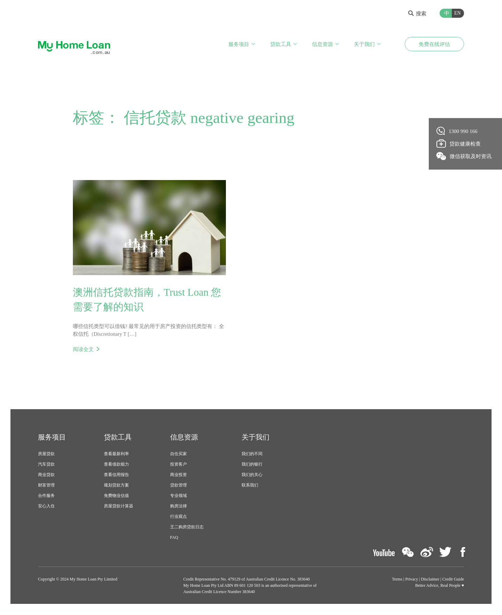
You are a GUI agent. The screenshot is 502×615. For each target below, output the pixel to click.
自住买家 (178, 454)
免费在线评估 (434, 44)
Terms (397, 579)
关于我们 (364, 44)
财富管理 (46, 485)
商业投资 (178, 475)
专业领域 (178, 496)
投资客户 (178, 464)
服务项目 (238, 44)
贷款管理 (178, 485)
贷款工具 (280, 44)
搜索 (417, 13)
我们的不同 (252, 454)
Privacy (411, 579)
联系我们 (250, 485)
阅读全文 (83, 349)
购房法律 (178, 506)
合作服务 (46, 496)
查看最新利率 (116, 454)
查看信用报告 (116, 475)
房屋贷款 (46, 454)
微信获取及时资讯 (464, 156)
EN (457, 13)
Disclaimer (430, 579)
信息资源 (322, 44)
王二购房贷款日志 (187, 527)
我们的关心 (252, 475)
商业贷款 (46, 475)
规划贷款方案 (116, 485)
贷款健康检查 (459, 143)
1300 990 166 (457, 131)
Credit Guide (453, 579)
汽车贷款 (46, 464)
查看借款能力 (116, 464)
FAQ (174, 538)
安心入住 (46, 506)
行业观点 (178, 517)
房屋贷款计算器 (118, 506)
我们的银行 (252, 464)
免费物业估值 (116, 496)
